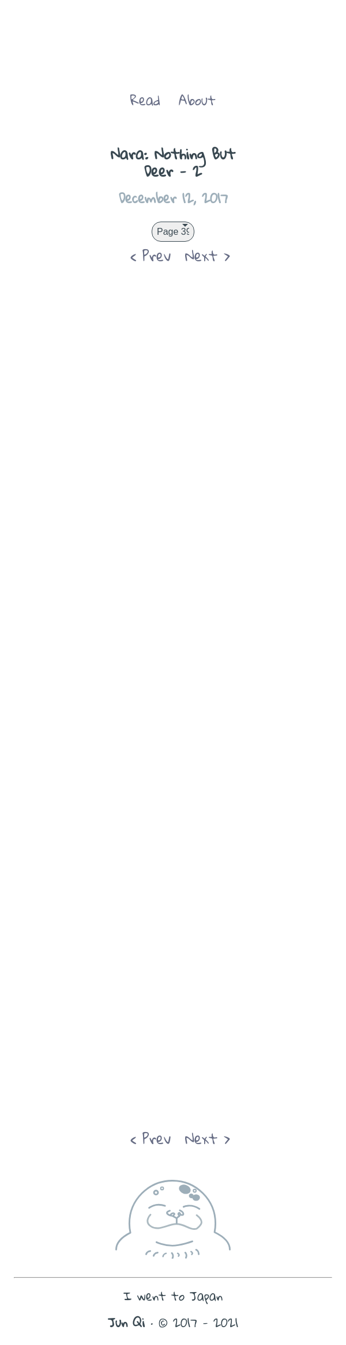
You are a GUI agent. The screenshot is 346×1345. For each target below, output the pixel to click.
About (197, 100)
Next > (207, 255)
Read (145, 100)
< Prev (150, 255)
